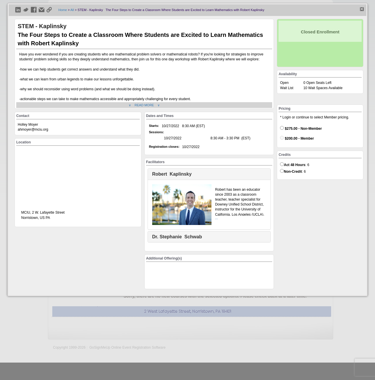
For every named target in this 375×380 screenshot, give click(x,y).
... (216, 218)
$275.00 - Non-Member (301, 128)
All (72, 10)
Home (62, 10)
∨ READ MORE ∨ (144, 105)
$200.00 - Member (297, 138)
